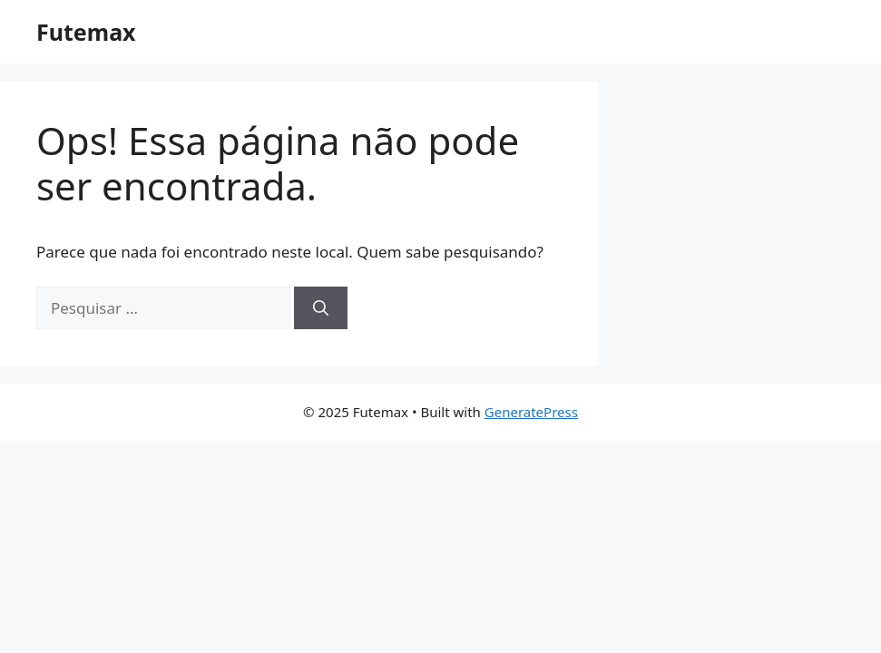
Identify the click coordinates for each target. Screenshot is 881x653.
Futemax (86, 31)
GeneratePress (531, 412)
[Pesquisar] (321, 308)
